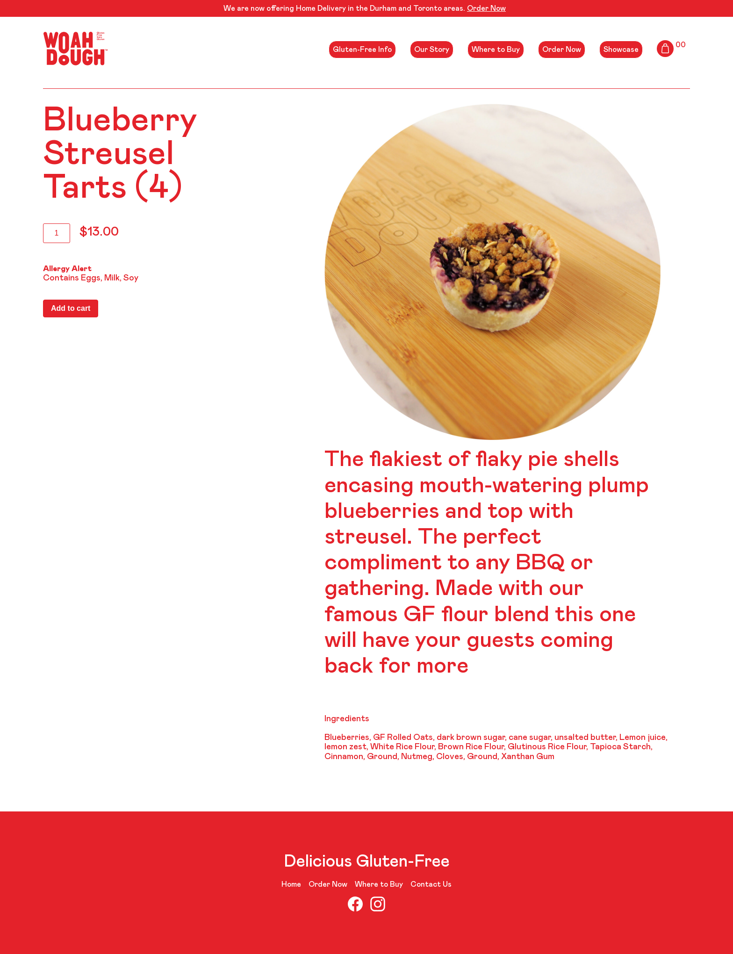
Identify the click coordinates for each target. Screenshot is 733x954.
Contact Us (431, 884)
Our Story (431, 49)
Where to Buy (496, 49)
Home (291, 884)
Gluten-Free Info (362, 49)
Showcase (621, 49)
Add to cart (70, 308)
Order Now (486, 8)
